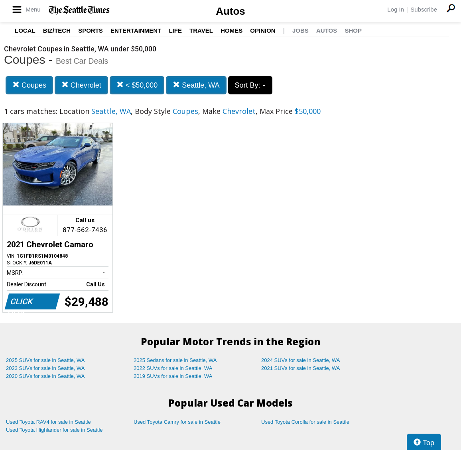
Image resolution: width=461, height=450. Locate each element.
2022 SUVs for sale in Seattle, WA (173, 368)
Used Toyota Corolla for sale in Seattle (305, 422)
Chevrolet (81, 85)
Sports (90, 30)
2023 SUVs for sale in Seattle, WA (45, 368)
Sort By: (250, 85)
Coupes (29, 85)
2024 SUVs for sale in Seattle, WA (300, 360)
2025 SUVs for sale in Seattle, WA (45, 360)
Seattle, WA (196, 85)
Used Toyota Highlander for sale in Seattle (54, 430)
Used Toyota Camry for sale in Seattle (177, 422)
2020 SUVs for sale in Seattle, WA (45, 376)
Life (175, 30)
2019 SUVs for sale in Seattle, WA (173, 376)
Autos (230, 11)
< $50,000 (137, 85)
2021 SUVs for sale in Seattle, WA (300, 368)
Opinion (262, 30)
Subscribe (423, 9)
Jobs (300, 30)
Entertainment (135, 30)
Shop (353, 30)
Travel (201, 30)
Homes (231, 30)
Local (25, 30)
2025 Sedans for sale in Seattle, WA (175, 360)
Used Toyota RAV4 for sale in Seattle (48, 422)
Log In (395, 9)
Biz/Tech (57, 30)
